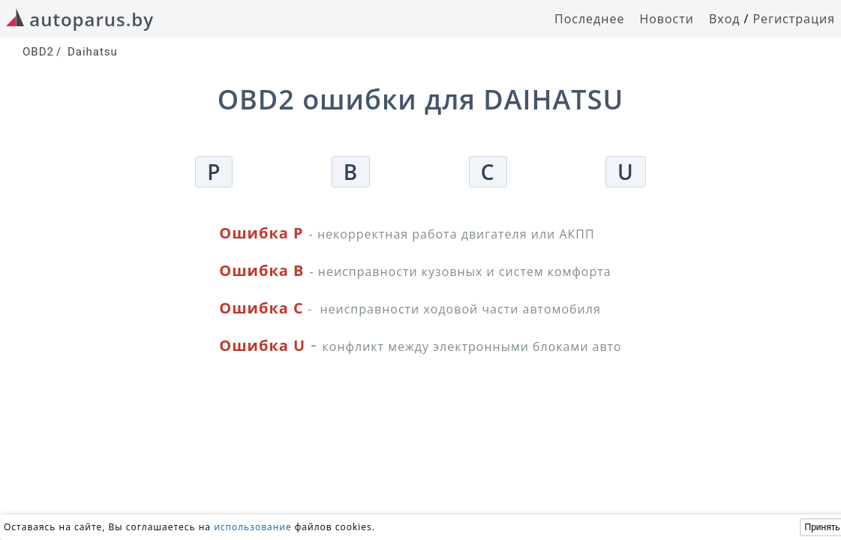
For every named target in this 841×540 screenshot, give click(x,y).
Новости (666, 18)
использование (253, 526)
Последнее (589, 18)
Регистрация (793, 18)
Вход (724, 18)
